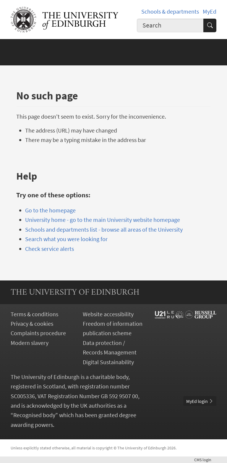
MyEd (209, 11)
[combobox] (170, 25)
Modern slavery (29, 343)
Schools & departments (170, 11)
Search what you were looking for (66, 239)
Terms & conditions (34, 314)
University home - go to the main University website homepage (102, 220)
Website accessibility (108, 314)
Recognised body (34, 415)
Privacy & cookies (32, 324)
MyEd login (199, 401)
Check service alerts (49, 249)
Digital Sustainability (108, 362)
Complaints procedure (38, 333)
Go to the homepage (50, 210)
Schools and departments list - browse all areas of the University (104, 229)
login (205, 459)
